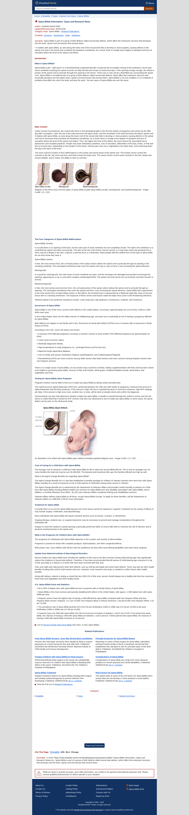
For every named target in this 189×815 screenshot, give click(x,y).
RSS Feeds (132, 785)
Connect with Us (103, 792)
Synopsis (48, 35)
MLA (68, 752)
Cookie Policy (72, 785)
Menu (149, 3)
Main (67, 35)
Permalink (54, 752)
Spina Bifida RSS (135, 789)
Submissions (101, 785)
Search (149, 8)
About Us (39, 785)
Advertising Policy (73, 792)
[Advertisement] (94, 104)
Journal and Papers (104, 789)
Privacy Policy (41, 796)
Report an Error (102, 796)
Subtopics (76, 35)
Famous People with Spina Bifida (57, 625)
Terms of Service (42, 792)
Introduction (59, 35)
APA (63, 752)
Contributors (71, 796)
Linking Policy (72, 789)
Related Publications (70, 31)
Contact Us (40, 789)
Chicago (75, 752)
